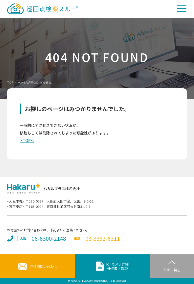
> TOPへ (27, 140)
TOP (10, 82)
